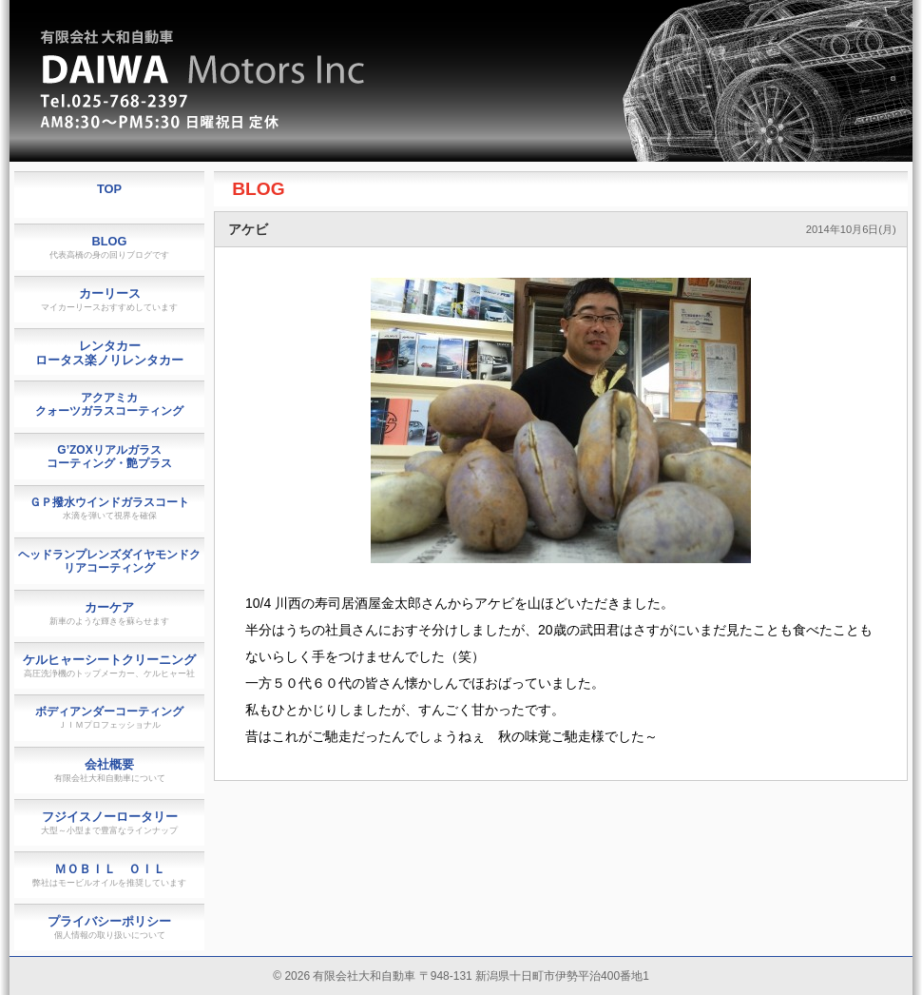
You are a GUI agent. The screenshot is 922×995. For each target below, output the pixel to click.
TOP (109, 189)
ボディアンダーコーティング (109, 717)
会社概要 (109, 770)
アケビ (248, 229)
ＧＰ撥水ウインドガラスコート (109, 508)
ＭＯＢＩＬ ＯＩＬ (109, 875)
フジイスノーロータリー (109, 822)
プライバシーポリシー (109, 927)
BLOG (258, 189)
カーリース (109, 299)
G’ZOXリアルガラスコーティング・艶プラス (109, 456)
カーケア (109, 613)
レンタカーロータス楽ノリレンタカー (109, 353)
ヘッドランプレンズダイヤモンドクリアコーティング (109, 561)
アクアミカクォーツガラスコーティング (109, 404)
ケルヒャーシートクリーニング (109, 665)
